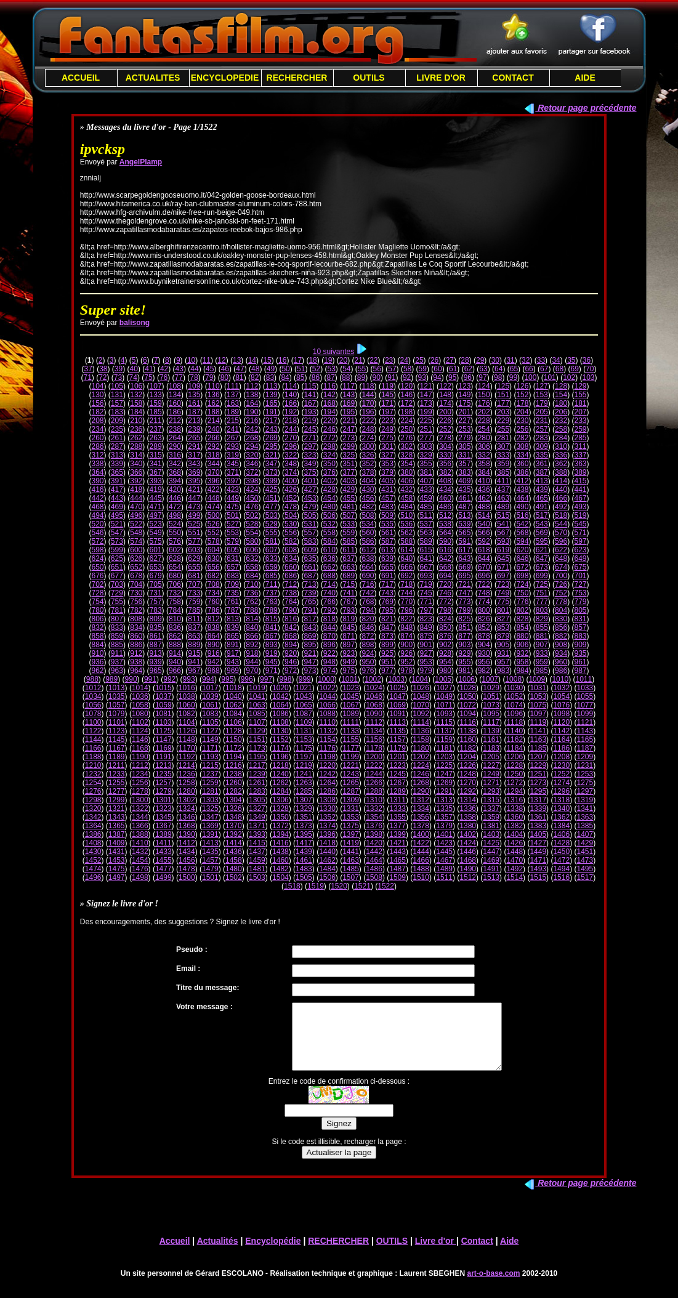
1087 (304, 713)
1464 (374, 860)
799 (464, 610)
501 (233, 515)
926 (406, 653)
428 (329, 489)
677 (117, 575)
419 (156, 489)
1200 (374, 756)
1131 (304, 731)
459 (426, 498)
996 (247, 679)
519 (580, 515)
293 (233, 446)
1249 (491, 774)
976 (368, 670)
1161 (491, 739)
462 (484, 498)
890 (214, 644)
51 (301, 369)
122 (445, 386)
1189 (116, 756)
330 (445, 455)
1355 (397, 817)
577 (194, 541)
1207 (538, 756)
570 (561, 532)
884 (97, 644)
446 (175, 498)
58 (407, 369)
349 (310, 463)
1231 (584, 765)
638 (368, 558)
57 (392, 369)
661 (310, 567)
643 (464, 558)
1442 (374, 851)
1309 (350, 800)
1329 (304, 808)
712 (291, 584)
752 (561, 593)
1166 (93, 748)
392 (136, 481)
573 (117, 541)
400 (291, 481)
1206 (514, 756)
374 (291, 472)
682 (214, 575)
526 (214, 524)
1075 (538, 705)
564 (445, 532)
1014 (140, 687)
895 (310, 644)
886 (136, 644)
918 (252, 653)
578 (214, 541)
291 (194, 446)
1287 (350, 791)
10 (191, 360)
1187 (584, 748)
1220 (327, 765)
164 (252, 403)
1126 (187, 731)
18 (313, 360)
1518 (292, 886)
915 (194, 653)
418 (136, 489)
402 (329, 481)
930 (484, 653)
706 (175, 584)
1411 (163, 843)
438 (522, 489)
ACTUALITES (153, 78)
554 (252, 532)
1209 (584, 756)
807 (117, 619)
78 (194, 377)
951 (387, 662)
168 (329, 403)
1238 (233, 774)
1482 (280, 869)
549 (156, 532)
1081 (163, 713)
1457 (210, 860)
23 (389, 360)
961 (580, 662)
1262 (280, 782)
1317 (538, 800)
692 (406, 575)
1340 (561, 808)
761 (233, 601)
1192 (187, 756)
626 (136, 558)
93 (422, 377)
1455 (163, 860)
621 (542, 550)
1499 (163, 877)
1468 (467, 860)
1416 (280, 843)
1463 (350, 860)
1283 (257, 791)
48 (255, 369)
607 (271, 550)
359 (503, 463)
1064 (280, 705)
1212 (140, 765)
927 (426, 653)
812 (214, 619)
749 (503, 593)
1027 (444, 687)
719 (426, 584)
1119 (538, 722)
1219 (304, 765)
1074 (514, 705)
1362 (561, 817)
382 (445, 472)
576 (175, 541)
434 (445, 489)
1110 (327, 722)
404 (368, 481)
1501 (210, 877)
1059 (163, 705)
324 (329, 455)
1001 (349, 679)
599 (117, 550)
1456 (187, 860)
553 (233, 532)
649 (580, 558)
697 (503, 575)
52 (316, 369)
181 (580, 403)
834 (136, 627)
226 (445, 420)
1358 (467, 817)
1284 (280, 791)
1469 (491, 860)
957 (503, 662)
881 (542, 636)
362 (561, 463)
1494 (561, 869)
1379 (444, 825)
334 (522, 455)
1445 (444, 851)
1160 (467, 739)
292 (214, 446)
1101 (116, 722)
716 (368, 584)
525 (194, 524)
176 (484, 403)
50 (285, 369)
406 (406, 481)
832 (97, 627)
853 (503, 627)
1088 (327, 713)
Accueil (174, 1254)
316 (175, 455)
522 (136, 524)
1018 (233, 687)
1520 (339, 886)
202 (484, 412)
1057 (116, 705)
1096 (514, 713)
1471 (538, 860)
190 (252, 412)
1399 (397, 834)
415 (580, 481)
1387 (116, 834)
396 (214, 481)
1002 (373, 679)
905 (503, 644)
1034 (93, 696)
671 (503, 567)
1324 (187, 808)
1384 (561, 825)
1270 (467, 782)
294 (252, 446)
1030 (514, 687)
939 (156, 662)
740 (329, 593)
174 (445, 403)
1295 (538, 791)
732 (175, 593)
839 (233, 627)
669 (464, 567)
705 (156, 584)
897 (348, 644)
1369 (210, 825)
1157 (397, 739)
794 (368, 610)
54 (346, 369)
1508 (374, 877)
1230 (561, 765)
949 (348, 662)
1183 (491, 748)
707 (194, 584)
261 (117, 437)
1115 (444, 722)
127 (542, 386)
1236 (187, 774)
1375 (350, 825)
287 (117, 446)
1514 (514, 877)
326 (368, 455)
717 (387, 584)
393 (156, 481)
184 (136, 412)
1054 (561, 696)
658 (252, 567)
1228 (514, 765)
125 (503, 386)
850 (445, 627)
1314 (467, 800)
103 (588, 377)
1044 (327, 696)
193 (310, 412)
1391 (210, 834)
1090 (374, 713)
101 (550, 377)
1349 (257, 817)
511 (426, 515)
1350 (280, 817)
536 (406, 524)
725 (542, 584)
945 (271, 662)
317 (194, 455)
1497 (116, 877)
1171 (210, 748)
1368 (187, 825)
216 (252, 420)
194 (329, 412)
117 (348, 386)
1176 (327, 748)
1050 (467, 696)
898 (368, 644)
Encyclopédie (273, 1254)
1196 (280, 756)
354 (406, 463)
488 (484, 506)
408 (445, 481)
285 (580, 437)
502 (252, 515)
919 (271, 653)
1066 (327, 705)
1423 (444, 843)
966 (175, 670)
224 (406, 420)
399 (271, 481)
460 (445, 498)
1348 (233, 817)
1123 (116, 731)
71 (87, 377)
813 (233, 619)
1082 (187, 713)
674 (561, 567)
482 (368, 506)
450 (252, 498)
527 (233, 524)
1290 (421, 791)
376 (329, 472)
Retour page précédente (580, 108)
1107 (257, 722)
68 (559, 369)
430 (368, 489)
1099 (584, 713)
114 (291, 386)
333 (503, 455)
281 (503, 437)
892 (252, 644)
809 (156, 619)
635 (310, 558)
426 (291, 489)
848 (406, 627)
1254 (93, 782)
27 (450, 360)
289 (156, 446)
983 (503, 670)
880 (522, 636)
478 (291, 506)
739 (310, 593)
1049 (444, 696)
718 (406, 584)
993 (189, 679)
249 (387, 429)
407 (426, 481)
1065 (304, 705)
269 (271, 437)
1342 (93, 817)
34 (556, 360)
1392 (233, 834)
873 (387, 636)
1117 (491, 722)
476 (252, 506)
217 (271, 420)
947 (310, 662)
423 (233, 489)
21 (359, 360)
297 (310, 446)
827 (503, 619)
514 (484, 515)
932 (522, 653)
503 (271, 515)
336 (561, 455)
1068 (374, 705)
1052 (514, 696)
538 (445, 524)
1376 (374, 825)
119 (387, 386)
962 (97, 670)
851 (464, 627)
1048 (421, 696)
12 (221, 360)
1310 (374, 800)
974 (329, 670)
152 (522, 394)
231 (542, 420)
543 (542, 524)
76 (163, 377)
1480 (233, 869)
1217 (257, 765)
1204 (467, 756)
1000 (326, 679)
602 (175, 550)
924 (368, 653)
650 (97, 567)
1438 (280, 851)
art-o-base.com (493, 1286)
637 (348, 558)
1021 (304, 687)
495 (117, 515)
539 (464, 524)
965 (156, 670)
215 (233, 420)
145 (387, 394)
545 (580, 524)
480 (329, 506)
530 (291, 524)
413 (542, 481)
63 (483, 369)
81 (239, 377)
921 (310, 653)
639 (387, 558)
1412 (187, 843)
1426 (514, 843)
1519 (315, 886)
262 (136, 437)
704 (136, 584)
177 (503, 403)
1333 (397, 808)
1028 (467, 687)
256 (522, 429)
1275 (584, 782)
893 (271, 644)
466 (561, 498)
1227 (491, 765)
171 (387, 403)
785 (194, 610)
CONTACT (512, 78)
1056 (93, 705)
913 (156, 653)
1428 (561, 843)
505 (310, 515)
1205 (491, 756)
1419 (350, 843)
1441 (350, 851)
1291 (444, 791)
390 (97, 481)
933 (542, 653)
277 (426, 437)
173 (426, 403)
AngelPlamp (140, 162)
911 (117, 653)
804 (561, 610)
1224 (421, 765)
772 (445, 601)
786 (214, 610)
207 (580, 412)
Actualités (217, 1254)
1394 (280, 834)
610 (329, 550)
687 (310, 575)
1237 (210, 774)
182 (97, 412)
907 (542, 644)
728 (97, 593)
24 (404, 360)
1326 (233, 808)
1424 (467, 843)
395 (194, 481)
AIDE (585, 78)
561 (387, 532)
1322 (140, 808)
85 (300, 377)
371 (233, 472)
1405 (538, 834)
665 (387, 567)
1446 (467, 851)
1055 (584, 696)
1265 (350, 782)
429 (348, 489)
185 (156, 412)
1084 (233, 713)
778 (561, 601)
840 (252, 627)
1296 (561, 791)
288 (136, 446)
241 (233, 429)
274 (368, 437)
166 (291, 403)
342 (175, 463)
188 (214, 412)
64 (498, 369)
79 (209, 377)
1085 (257, 713)
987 (580, 670)
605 (233, 550)
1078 (93, 713)
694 (445, 575)
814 (252, 619)
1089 (350, 713)
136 (214, 394)
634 (291, 558)
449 (233, 498)
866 (252, 636)
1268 (421, 782)
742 (368, 593)
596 (561, 541)
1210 (93, 765)
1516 (561, 877)
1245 (397, 774)
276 (406, 437)
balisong (134, 322)
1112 (374, 722)
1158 (421, 739)
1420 (374, 843)
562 (406, 532)
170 (368, 403)
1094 (467, 713)
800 (484, 610)
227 (464, 420)
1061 (210, 705)
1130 (280, 731)
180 (561, 403)
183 (117, 412)
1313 (444, 800)
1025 (397, 687)
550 (175, 532)
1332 (374, 808)
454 (329, 498)
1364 (93, 825)
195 (348, 412)
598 (97, 550)
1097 (538, 713)
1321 (116, 808)
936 (97, 662)
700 (561, 575)
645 (503, 558)
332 (484, 455)
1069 (397, 705)
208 (97, 420)
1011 (583, 679)
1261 (257, 782)
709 (233, 584)
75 (148, 377)
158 (136, 403)
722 (484, 584)
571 (580, 532)
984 (522, 670)
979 (426, 670)
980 (445, 670)
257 (542, 429)
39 (119, 369)
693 (426, 575)
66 (529, 369)
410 (484, 481)
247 (348, 429)
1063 (257, 705)
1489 (444, 869)
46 (225, 369)
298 (329, 446)
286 (97, 446)
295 (271, 446)
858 (97, 636)
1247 (444, 774)
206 (561, 412)
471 (156, 506)
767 (348, 601)
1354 (374, 817)
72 (103, 377)
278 (445, 437)
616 (445, 550)
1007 (490, 679)
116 (329, 386)
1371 (257, 825)
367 (156, 472)
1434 (187, 851)
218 (291, 420)
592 (484, 541)
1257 (163, 782)
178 (522, 403)
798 (445, 610)
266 (214, 437)
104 (97, 386)
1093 (444, 713)
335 (542, 455)
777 (542, 601)
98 (498, 377)
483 (387, 506)
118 (368, 386)
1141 (538, 731)
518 (561, 515)
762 (252, 601)
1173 (257, 748)
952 (406, 662)
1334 (421, 808)
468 (97, 506)
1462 (327, 860)
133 (156, 394)
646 (522, 558)
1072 (467, 705)
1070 (421, 705)
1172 (233, 748)
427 (310, 489)
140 (291, 394)
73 (118, 377)
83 (270, 377)
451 (271, 498)
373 (271, 472)
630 (214, 558)
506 (329, 515)
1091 (397, 713)
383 (464, 472)
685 (271, 575)
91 (391, 377)
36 (587, 360)
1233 (116, 774)
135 (194, 394)
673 (542, 567)
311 (580, 446)
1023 (350, 687)
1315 (491, 800)
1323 (163, 808)
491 (542, 506)
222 (368, 420)
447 (194, 498)
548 (136, 532)
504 (291, 515)
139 (271, 394)
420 (175, 489)
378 (368, 472)
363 (580, 463)
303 (426, 446)
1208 (561, 756)
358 (484, 463)
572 (97, 541)
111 (233, 386)
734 (214, 593)
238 (175, 429)
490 (522, 506)
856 (561, 627)
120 (406, 386)
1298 (93, 800)
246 (329, 429)
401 (310, 481)
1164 (561, 739)
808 (136, 619)
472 (175, 506)
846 (368, 627)
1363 (584, 817)
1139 (491, 731)
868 (291, 636)
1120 (561, 722)
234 (97, 429)
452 (291, 498)
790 (291, 610)
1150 (233, 739)
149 (464, 394)
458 (406, 498)
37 (88, 369)
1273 (538, 782)
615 (426, 550)
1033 (584, 687)
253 (464, 429)
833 (117, 627)
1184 (514, 748)
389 (580, 472)
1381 (491, 825)
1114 (421, 722)
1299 (116, 800)
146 (406, 394)
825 (464, 619)
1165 (584, 739)
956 (484, 662)
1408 (93, 843)
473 (194, 506)
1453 (116, 860)
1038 (187, 696)
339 (117, 463)
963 (117, 670)
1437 (257, 851)
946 (291, 662)
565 (464, 532)
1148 (187, 739)
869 (310, 636)
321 (271, 455)
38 (103, 369)
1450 (561, 851)
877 (464, 636)
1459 (257, 860)
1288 (374, 791)
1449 (538, 851)
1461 (304, 860)
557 (310, 532)
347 (271, 463)
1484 (327, 869)
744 (406, 593)
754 (97, 601)
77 (179, 377)
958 (522, 662)
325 (348, 455)
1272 (514, 782)
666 (406, 567)
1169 (163, 748)
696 (484, 575)
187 (194, 412)
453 (310, 498)
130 (97, 394)
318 (214, 455)
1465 (397, 860)
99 (513, 377)
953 (426, 662)
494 (97, 515)
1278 (140, 791)
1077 (584, 705)
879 (503, 636)
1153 (304, 739)
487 (464, 506)
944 (252, 662)
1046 (374, 696)
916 (214, 653)
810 (175, 619)
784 (175, 610)
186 (175, 412)
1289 (397, 791)
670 (484, 567)
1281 (210, 791)
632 (252, 558)
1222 (374, 765)
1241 (304, 774)
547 (117, 532)
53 (331, 369)
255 (503, 429)
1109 (304, 722)
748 (484, 593)
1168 (140, 748)
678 (136, 575)
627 (156, 558)
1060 (187, 705)
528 (252, 524)
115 (310, 386)
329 (426, 455)
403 (348, 481)
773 (464, 601)
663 (348, 567)
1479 (210, 869)
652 (136, 567)
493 (580, 506)
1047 (397, 696)
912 (136, 653)
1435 (210, 851)
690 (368, 575)
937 (117, 662)
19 (328, 360)
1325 (210, 808)
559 (348, 532)
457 (387, 498)
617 (464, 550)
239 (194, 429)
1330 (327, 808)
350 (329, 463)
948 (329, 662)
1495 (584, 869)
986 (561, 670)
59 (423, 369)
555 (271, 532)
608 (291, 550)
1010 (560, 679)
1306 (280, 800)
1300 (140, 800)
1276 (93, 791)
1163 (538, 739)
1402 (467, 834)
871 (348, 636)
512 (445, 515)
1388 (140, 834)
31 (510, 360)
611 (348, 550)
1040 (233, 696)
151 (503, 394)
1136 (421, 731)
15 (267, 360)
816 (291, 619)
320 (252, 455)
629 (194, 558)
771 (426, 601)
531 (310, 524)
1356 (421, 817)
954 (445, 662)
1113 (397, 722)
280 (484, 437)
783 (156, 610)
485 (426, 506)
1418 (327, 843)
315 (156, 455)
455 (348, 498)
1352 (327, 817)
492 (561, 506)
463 (503, 498)
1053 (538, 696)
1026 (421, 687)
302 (406, 446)
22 (373, 360)
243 (271, 429)
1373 (304, 825)
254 (484, 429)
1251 (538, 774)
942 (214, 662)
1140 (514, 731)
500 (214, 515)
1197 (304, 756)
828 (522, 619)
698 (522, 575)
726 (561, 584)
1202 (421, 756)
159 (156, 403)
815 (271, 619)
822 (406, 619)
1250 (514, 774)
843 (310, 627)
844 (329, 627)
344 (214, 463)
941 (194, 662)
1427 (538, 843)
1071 (444, 705)
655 (194, 567)
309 (542, 446)
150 (484, 394)
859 (117, 636)
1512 (467, 877)
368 (175, 472)
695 (464, 575)
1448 (514, 851)
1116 (467, 722)
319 (233, 455)
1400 (421, 834)
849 (426, 627)
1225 (444, 765)
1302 (187, 800)
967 (194, 670)
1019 (257, 687)
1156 (374, 739)
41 (149, 369)
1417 (304, 843)
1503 (257, 877)
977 (387, 670)
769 (387, 601)
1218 (280, 765)
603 (194, 550)
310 (561, 446)
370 (214, 472)
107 (156, 386)
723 (503, 584)
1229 (538, 765)
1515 (538, 877)
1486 (374, 869)
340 (136, 463)
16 (282, 360)
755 (117, 601)
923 (348, 653)
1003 (396, 679)
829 (542, 619)
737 (271, 593)
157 (117, 403)
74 (133, 377)
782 (136, 610)
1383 (538, 825)
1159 (444, 739)
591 (464, 541)
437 (503, 489)
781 (117, 610)
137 (233, 394)
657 (233, 567)
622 (561, 550)
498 (175, 515)
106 (136, 386)
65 (514, 369)
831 (580, 619)
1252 (561, 774)
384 (484, 472)
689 (348, 575)
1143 (584, 731)
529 (271, 524)
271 (310, 437)
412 (522, 481)
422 (214, 489)
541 (503, 524)
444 (136, 498)
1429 (584, 843)
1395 (304, 834)
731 (156, 593)
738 (291, 593)
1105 (210, 722)
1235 (163, 774)
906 (522, 644)
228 (484, 420)
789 (271, 610)
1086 (280, 713)
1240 (280, 774)
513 (464, 515)
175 (464, 403)
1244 (374, 774)
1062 (233, 705)
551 (194, 532)
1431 (116, 851)
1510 (421, 877)
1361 (538, 817)
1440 (327, 851)
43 (180, 369)
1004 (419, 679)
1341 (584, 808)
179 (542, 403)
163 (233, 403)
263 (156, 437)
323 (310, 455)
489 (503, 506)
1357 (444, 817)
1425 (491, 843)
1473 (584, 860)
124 (484, 386)
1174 (280, 748)
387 (542, 472)
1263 (304, 782)
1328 (280, 808)
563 (426, 532)
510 (406, 515)
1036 (140, 696)
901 (426, 644)
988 (92, 679)
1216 (233, 765)
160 (175, 403)
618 (484, 550)
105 (117, 386)
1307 (304, 800)
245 (310, 429)
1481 (257, 869)
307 (503, 446)
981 (464, 670)
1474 (93, 869)
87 (330, 377)
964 (136, 670)
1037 (163, 696)
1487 (397, 869)
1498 (140, 877)
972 (291, 670)
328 (406, 455)
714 (329, 584)
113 (271, 386)
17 (298, 360)
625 (117, 558)
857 (580, 627)
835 (156, 627)
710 (252, 584)
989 (111, 679)
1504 (280, 877)
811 (194, 619)
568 (522, 532)
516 (522, 515)
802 (522, 610)
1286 (327, 791)
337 (580, 455)
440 (561, 489)
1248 (467, 774)
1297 (584, 791)
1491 (491, 869)
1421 (397, 843)
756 (136, 601)
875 (426, 636)
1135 (397, 731)
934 (561, 653)
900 (406, 644)
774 (484, 601)
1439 (304, 851)
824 (445, 619)
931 (503, 653)
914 (175, 653)
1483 (304, 869)
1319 (584, 800)
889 (194, 644)
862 (175, 636)
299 (348, 446)
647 (542, 558)
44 (194, 369)
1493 (538, 869)
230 (522, 420)
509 (387, 515)
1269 (444, 782)
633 (271, 558)
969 (233, 670)
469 (117, 506)
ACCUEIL (81, 78)
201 (464, 412)
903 (464, 644)
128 (561, 386)
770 (406, 601)
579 (233, 541)
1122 (93, 731)
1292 (467, 791)
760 (214, 601)
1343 (116, 817)
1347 (210, 817)
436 (484, 489)
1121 (584, 722)
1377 (397, 825)
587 (387, 541)
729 (117, 593)
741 (348, 593)
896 (329, 644)
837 (194, 627)
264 (175, 437)
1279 (163, 791)
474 (214, 506)
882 (561, 636)
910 (97, 653)
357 (464, 463)
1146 (140, 739)
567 (503, 532)
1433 (163, 851)
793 (348, 610)
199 (426, 412)
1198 (327, 756)
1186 (561, 748)
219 (310, 420)
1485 (350, 869)
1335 (444, 808)
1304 (233, 800)
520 (97, 524)
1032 (561, 687)
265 (194, 437)
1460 (280, 860)
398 (252, 481)
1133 (350, 731)
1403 (491, 834)
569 (542, 532)
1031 (538, 687)
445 (156, 498)
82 (255, 377)
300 (368, 446)
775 (503, 601)
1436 (233, 851)
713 (310, 584)
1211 (116, 765)
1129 (257, 731)
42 (164, 369)
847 (387, 627)
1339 (538, 808)
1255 (116, 782)
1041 (257, 696)
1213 (163, 765)
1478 (187, 869)
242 (252, 429)
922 (329, 653)
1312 (421, 800)
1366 (140, 825)
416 (97, 489)
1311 (397, 800)
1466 (421, 860)
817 (310, 619)
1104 (187, 722)
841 (271, 627)
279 (464, 437)
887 (156, 644)
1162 (514, 739)
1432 (140, 851)
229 (503, 420)
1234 (140, 774)
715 (348, 584)
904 (484, 644)
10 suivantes (333, 351)
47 (240, 369)
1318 (561, 800)
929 (464, 653)
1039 (210, 696)
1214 (187, 765)
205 (542, 412)
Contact (477, 1254)
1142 (561, 731)
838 (214, 627)
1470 (514, 860)
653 (156, 567)
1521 (362, 886)
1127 (210, 731)
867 (271, 636)
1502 (233, 877)
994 (208, 679)
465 (542, 498)
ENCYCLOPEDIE (225, 78)
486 (445, 506)
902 (445, 644)
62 (468, 369)
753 (580, 593)
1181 (444, 748)
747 (464, 593)
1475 (116, 869)
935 (580, 653)
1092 (421, 713)
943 (233, 662)
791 (310, 610)
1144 (93, 739)
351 (348, 463)
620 (522, 550)
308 (522, 446)
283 (542, 437)
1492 (514, 869)
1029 (491, 687)
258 (561, 429)
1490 (467, 869)
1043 (304, 696)
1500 (187, 877)
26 (434, 360)
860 (136, 636)
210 (136, 420)
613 (387, 550)
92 (407, 377)
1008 (513, 679)
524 (175, 524)
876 (445, 636)
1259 (210, 782)
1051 (491, 696)
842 (291, 627)
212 (175, 420)
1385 (584, 825)
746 (445, 593)
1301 (163, 800)
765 (310, 601)
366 (136, 472)
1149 (210, 739)
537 (426, 524)
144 (368, 394)
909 (580, 644)
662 (329, 567)
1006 (466, 679)
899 (387, 644)
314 (136, 455)
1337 (491, 808)
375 (310, 472)
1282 (233, 791)
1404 (514, 834)
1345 (163, 817)
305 (464, 446)
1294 (514, 791)
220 (329, 420)
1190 (140, 756)
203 (503, 412)
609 (310, 550)
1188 (93, 756)
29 (480, 360)
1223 (397, 765)
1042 (280, 696)
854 (522, 627)
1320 (93, 808)
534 (368, 524)
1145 (116, 739)
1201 (397, 756)
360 (522, 463)
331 (464, 455)
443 (117, 498)
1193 (210, 756)
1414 (233, 843)
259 (580, 429)
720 (445, 584)
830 (561, 619)
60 (438, 369)
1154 (327, 739)
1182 (467, 748)
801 (503, 610)
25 (419, 360)
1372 (280, 825)
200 (445, 412)
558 (329, 532)
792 (329, 610)
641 (426, 558)
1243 (350, 774)
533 (348, 524)
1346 (187, 817)
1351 (304, 817)
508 (368, 515)
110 (214, 386)
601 (156, 550)
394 (175, 481)
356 (445, 463)
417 (117, 489)
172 (406, 403)
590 (445, 541)
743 (387, 593)
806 (97, 619)
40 (134, 369)
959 (542, 662)
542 (522, 524)
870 (329, 636)
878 (484, 636)
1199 (350, 756)
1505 (304, 877)
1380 (467, 825)
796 (406, 610)
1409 (116, 843)
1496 (93, 877)
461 (464, 498)
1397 (350, 834)
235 (117, 429)
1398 (374, 834)
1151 (257, 739)
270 (291, 437)
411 (503, 481)
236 (136, 429)
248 (368, 429)
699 (542, 575)
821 (387, 619)
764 (291, 601)
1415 (257, 843)
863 (194, 636)
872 (368, 636)
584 (329, 541)
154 (561, 394)
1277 (116, 791)
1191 (163, 756)
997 (266, 679)
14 (252, 360)
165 (271, 403)
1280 (187, 791)
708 (214, 584)
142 (329, 394)
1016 (187, 687)
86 (316, 377)
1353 (350, 817)
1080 (140, 713)
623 (580, 550)
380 (406, 472)
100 (530, 377)
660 (291, 567)
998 (285, 679)
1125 (163, 731)
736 (252, 593)
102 (569, 377)
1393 (257, 834)
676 (97, 575)
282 (522, 437)
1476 (140, 869)
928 (445, 653)
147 (426, 394)
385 (503, 472)
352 (368, 463)
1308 (327, 800)
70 (590, 369)
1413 (210, 843)
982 (484, 670)
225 (426, 420)
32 (526, 360)
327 (387, 455)
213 (194, 420)
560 (368, 532)
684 (252, 575)
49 (271, 369)
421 (194, 489)
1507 (350, 877)
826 (484, 619)
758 (175, 601)
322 (291, 455)
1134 (374, 731)
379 (387, 472)
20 (343, 360)
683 (233, 575)
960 (561, 662)
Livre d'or (435, 1254)
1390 (187, 834)
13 (237, 360)
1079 (116, 713)
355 (426, 463)
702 (97, 584)
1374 (327, 825)
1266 (374, 782)
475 (233, 506)
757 (156, 601)
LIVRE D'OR (441, 78)
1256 (140, 782)
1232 (93, 774)
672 (522, 567)
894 (291, 644)
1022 (327, 687)
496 (136, 515)
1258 (187, 782)
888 (175, 644)
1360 (514, 817)
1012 (93, 687)
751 (542, 593)
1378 (421, 825)
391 (117, 481)
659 (271, 567)
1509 (397, 877)
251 (426, 429)
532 (329, 524)
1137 (444, 731)
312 (97, 455)
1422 (421, 843)
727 (580, 584)
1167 (116, 748)
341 (156, 463)
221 (348, 420)
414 (561, 481)
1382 (514, 825)
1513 (491, 877)
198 (406, 412)
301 (387, 446)
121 (426, 386)
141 (310, 394)
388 (561, 472)
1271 (491, 782)
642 (445, 558)
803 (542, 610)
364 (97, 472)
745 (426, 593)
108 (175, 386)
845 (348, 627)
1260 (233, 782)
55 (362, 369)
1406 (561, 834)
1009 (536, 679)
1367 (163, 825)
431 (387, 489)
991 (150, 679)
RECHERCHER (297, 78)
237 (156, 429)
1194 (233, 756)
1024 (374, 687)
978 (406, 670)
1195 (257, 756)
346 (252, 463)
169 (348, 403)
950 (368, 662)
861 (156, 636)
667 (426, 567)
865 (233, 636)
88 (346, 377)
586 (368, 541)
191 (271, 412)
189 (233, 412)
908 (561, 644)
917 (233, 653)
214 (214, 420)
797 (426, 610)
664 (368, 567)
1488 (421, 869)
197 (387, 412)
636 (329, 558)
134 (175, 394)
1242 (327, 774)
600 (136, 550)
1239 (257, 774)
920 (291, 653)
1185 (538, 748)
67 (544, 369)
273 (348, 437)
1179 (397, 748)
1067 (350, 705)
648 (561, 558)
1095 (491, 713)
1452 (93, 860)
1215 (210, 765)
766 (329, 601)
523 (156, 524)
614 (406, 550)
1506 (327, 877)
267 (233, 437)
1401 (444, 834)
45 (210, 369)
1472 (561, 860)
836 (175, 627)
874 (406, 636)
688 (329, 575)
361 (542, 463)
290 (175, 446)
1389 (163, 834)
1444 (421, 851)
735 (233, 593)
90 (377, 377)
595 (542, 541)
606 (252, 550)
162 (214, 403)
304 (445, 446)
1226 (467, 765)
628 (175, 558)
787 (233, 610)
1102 (140, 722)
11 (207, 360)
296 (291, 446)
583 (310, 541)
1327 (257, 808)
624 (97, 558)
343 (194, 463)
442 (97, 498)
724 (522, 584)
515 (503, 515)
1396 (327, 834)
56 (377, 369)
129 (580, 386)
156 (97, 403)
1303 (210, 800)
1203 (444, 756)
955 (464, 662)
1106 (233, 722)
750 (522, 593)
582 (291, 541)
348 (291, 463)
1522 (385, 886)
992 (169, 679)
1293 (491, 791)
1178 (374, 748)
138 (252, 394)
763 (271, 601)
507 (348, 515)
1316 (514, 800)
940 (175, 662)
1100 (93, 722)
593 (503, 541)
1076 (561, 705)
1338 (514, 808)
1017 (210, 687)
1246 (421, 774)
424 (252, 489)
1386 (93, 834)
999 (305, 679)
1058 (140, 705)
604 (214, 550)
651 (117, 567)
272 (329, 437)
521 (117, 524)
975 (348, 670)
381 (426, 472)
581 (271, 541)
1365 (116, 825)
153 (542, 394)
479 (310, 506)
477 (271, 506)
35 (571, 360)
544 (561, 524)
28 (465, 360)
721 (464, 584)
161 (194, 403)
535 (387, 524)
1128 (233, 731)
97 (482, 377)
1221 (350, 765)
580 (252, 541)
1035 (116, 696)
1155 (350, 739)
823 (426, 619)
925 (387, 653)
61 (453, 369)
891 (233, 644)
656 (214, 567)
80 (224, 377)
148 (445, 394)
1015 (163, 687)
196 (368, 412)
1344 (140, 817)
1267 (397, 782)
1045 (350, 696)
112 (252, 386)
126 (522, 386)
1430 (93, 851)
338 (97, 463)
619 (503, 550)
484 (406, 506)
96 (468, 377)
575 (156, 541)
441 (580, 489)
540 (484, 524)
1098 (561, 713)
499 (194, 515)
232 (561, 420)
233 (580, 420)
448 (214, 498)
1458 (233, 860)
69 (574, 369)
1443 (397, 851)
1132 (327, 731)
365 (117, 472)
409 (464, 481)
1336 (467, 808)
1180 (421, 748)
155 (580, 394)
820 (368, 619)
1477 (163, 869)
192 (291, 412)
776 (522, 601)
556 (291, 532)
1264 (327, 782)
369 (194, 472)
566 (484, 532)
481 (348, 506)
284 (561, 437)
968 (214, 670)
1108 (280, 722)
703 (117, 584)
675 (580, 567)
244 (291, 429)
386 (522, 472)
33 (541, 360)
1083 (210, 713)
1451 (584, 851)
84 (285, 377)
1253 (584, 774)
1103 (163, 722)
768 (368, 601)
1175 (304, 748)
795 (387, 610)
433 (426, 489)
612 (368, 550)
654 (175, 567)
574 (136, 541)
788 (252, 610)
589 (426, 541)
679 (156, 575)
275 (387, 437)
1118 (514, 722)
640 (406, 558)
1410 (140, 843)
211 (156, 420)
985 (542, 670)
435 (464, 489)
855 (542, 627)
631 (233, 558)
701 (580, 575)
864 (214, 636)
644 (484, 558)
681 (194, 575)
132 (136, 394)
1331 (350, 808)
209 (117, 420)
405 (387, 481)
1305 (257, 800)
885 (117, 644)
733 (194, 593)
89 (361, 377)
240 (214, 429)
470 (136, 506)
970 (252, 670)
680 (175, 575)
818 (329, 619)
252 (445, 429)
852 (484, 627)
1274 (561, 782)
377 (348, 472)
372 (252, 472)
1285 (304, 791)
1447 (491, 851)
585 (348, 541)
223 (387, 420)
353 (387, 463)
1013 (116, 687)
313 (117, 455)
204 (522, 412)
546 (97, 532)
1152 (280, 739)
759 (194, 601)
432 (406, 489)
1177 (350, 748)
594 (522, 541)
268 (252, 437)
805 (580, 610)
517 (542, 515)
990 (131, 679)
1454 (140, 860)
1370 (233, 825)
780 (97, 610)
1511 (444, 877)
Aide (509, 1254)
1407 (584, 834)
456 (368, 498)
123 (464, 386)
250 (406, 429)
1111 (350, 722)
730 (136, 593)
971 (271, 670)
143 (348, 394)
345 (233, 463)
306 (484, 446)
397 (233, 481)
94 (437, 377)
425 (271, 489)
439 (542, 489)
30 (495, 360)
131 (117, 394)
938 (136, 662)
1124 (140, 731)
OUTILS (368, 78)
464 (522, 498)
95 (452, 377)
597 (580, 541)
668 (445, 567)
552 (214, 532)
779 (580, 601)
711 (271, 584)
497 (156, 515)
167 (310, 403)
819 (348, 619)
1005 (443, 679)
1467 (444, 860)
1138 (467, 731)
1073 (491, 705)
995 (227, 679)
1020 (280, 687)
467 (580, 498)
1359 (491, 817)
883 (580, 636)
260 (97, 437)
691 (387, 575)
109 (194, 386)
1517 (584, 877)
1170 (187, 748)
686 (291, 575)
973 (310, 670)
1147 (163, 739)
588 (406, 541)
